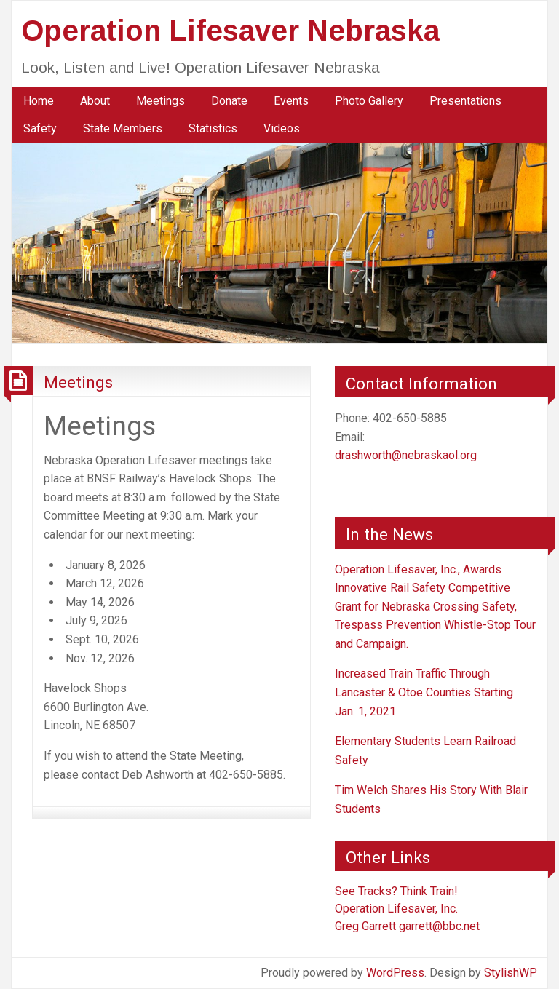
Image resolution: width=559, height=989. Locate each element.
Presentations (465, 101)
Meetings (160, 101)
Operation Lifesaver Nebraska (230, 31)
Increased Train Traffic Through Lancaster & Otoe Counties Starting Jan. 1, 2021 (424, 692)
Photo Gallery (369, 101)
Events (291, 101)
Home (38, 101)
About (95, 101)
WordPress (395, 973)
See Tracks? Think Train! (396, 891)
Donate (229, 101)
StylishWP (510, 973)
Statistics (213, 128)
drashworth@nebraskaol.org (406, 455)
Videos (281, 128)
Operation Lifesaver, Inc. (396, 908)
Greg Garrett (365, 926)
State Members (122, 128)
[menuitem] (39, 101)
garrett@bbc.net (439, 926)
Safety (40, 128)
